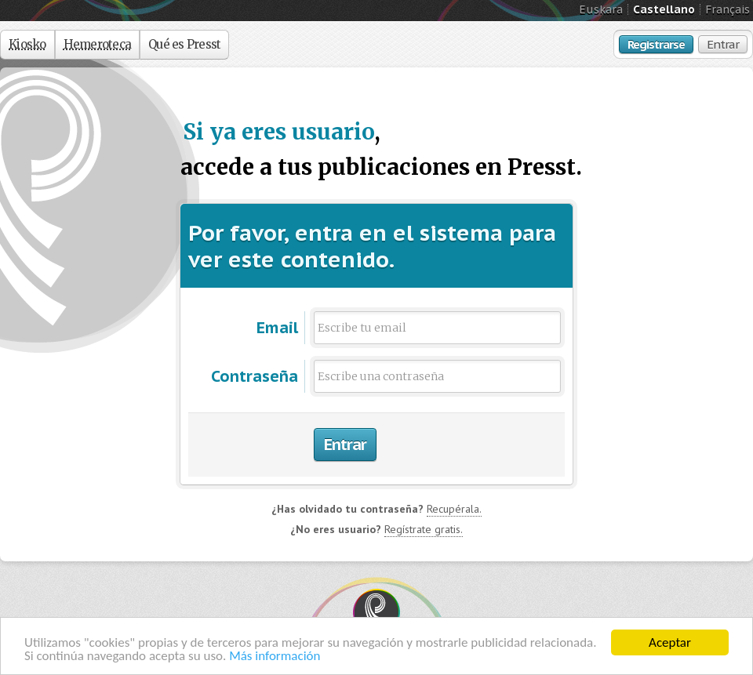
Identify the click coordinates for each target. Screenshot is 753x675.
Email (277, 328)
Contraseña (254, 376)
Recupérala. (454, 509)
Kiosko (27, 44)
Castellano (664, 9)
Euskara (601, 9)
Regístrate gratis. (423, 529)
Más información (274, 656)
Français (727, 9)
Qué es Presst (184, 44)
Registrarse (656, 44)
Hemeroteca (98, 44)
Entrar (723, 44)
